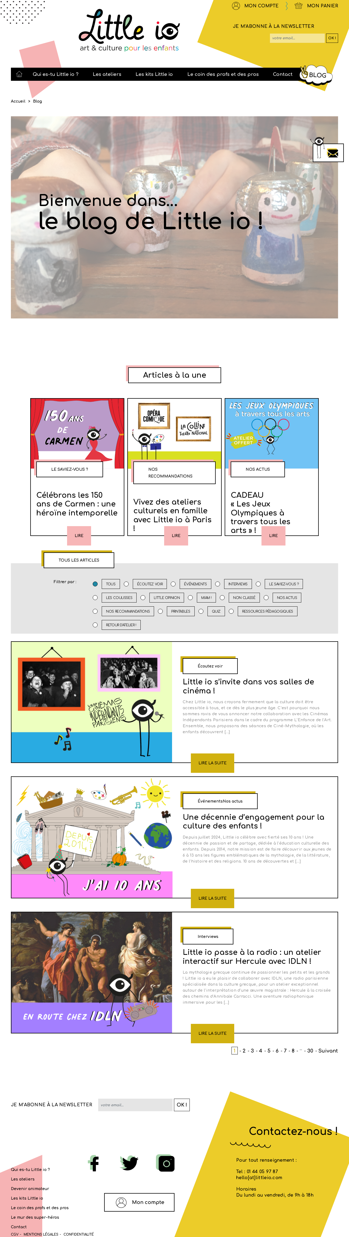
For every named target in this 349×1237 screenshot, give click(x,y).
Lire (79, 536)
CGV (15, 1234)
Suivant (328, 1051)
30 (310, 1051)
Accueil (18, 101)
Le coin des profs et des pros (40, 1208)
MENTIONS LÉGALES (41, 1234)
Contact (19, 1227)
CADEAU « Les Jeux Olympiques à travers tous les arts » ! (260, 513)
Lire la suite (212, 763)
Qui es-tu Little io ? (30, 1170)
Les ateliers (23, 1179)
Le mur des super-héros (35, 1217)
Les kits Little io (27, 1198)
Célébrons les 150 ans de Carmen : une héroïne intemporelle (77, 504)
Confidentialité (79, 1234)
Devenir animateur (30, 1189)
